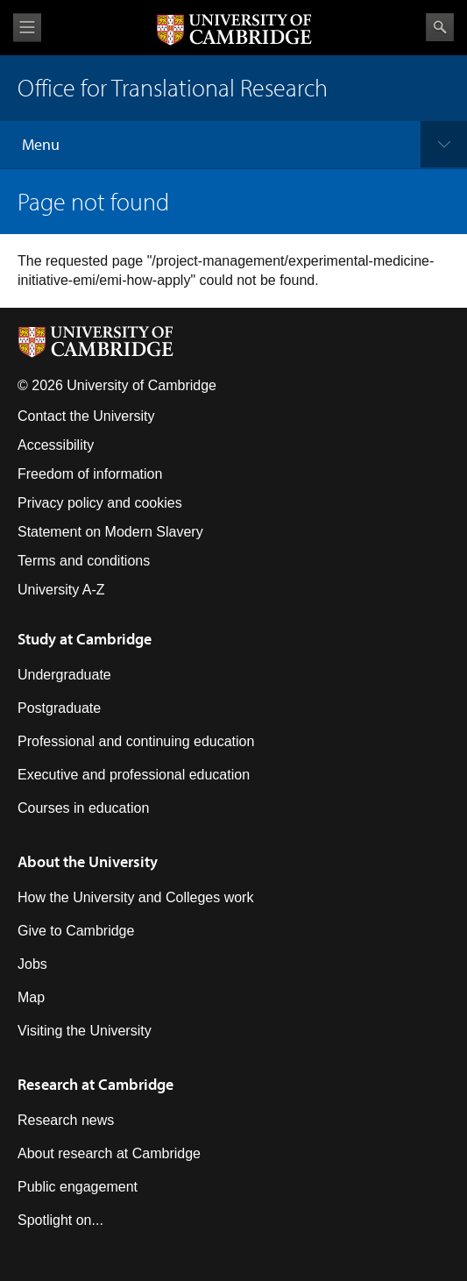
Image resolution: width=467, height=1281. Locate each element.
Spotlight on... (60, 1220)
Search (440, 27)
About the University (88, 861)
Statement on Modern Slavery (110, 531)
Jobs (32, 964)
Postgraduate (59, 708)
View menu (27, 27)
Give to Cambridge (76, 930)
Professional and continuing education (136, 741)
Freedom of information (90, 473)
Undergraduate (64, 674)
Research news (66, 1120)
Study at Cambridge (85, 639)
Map (31, 997)
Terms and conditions (84, 560)
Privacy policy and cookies (100, 502)
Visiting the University (85, 1030)
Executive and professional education (134, 774)
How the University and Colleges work (135, 897)
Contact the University (86, 416)
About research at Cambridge (109, 1153)
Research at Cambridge (95, 1084)
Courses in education (83, 808)
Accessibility (56, 445)
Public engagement (78, 1186)
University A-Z (61, 589)
